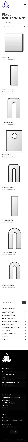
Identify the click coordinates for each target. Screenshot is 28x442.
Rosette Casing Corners (8, 324)
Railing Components (7, 385)
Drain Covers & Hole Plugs (9, 315)
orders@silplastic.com (9, 427)
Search (24, 302)
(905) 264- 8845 (8, 424)
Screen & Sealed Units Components (11, 327)
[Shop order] (14, 22)
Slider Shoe (5, 336)
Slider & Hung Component (8, 333)
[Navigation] (25, 4)
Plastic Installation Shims (8, 59)
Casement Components (8, 312)
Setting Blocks (6, 330)
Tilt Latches (5, 339)
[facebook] (12, 432)
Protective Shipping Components (10, 321)
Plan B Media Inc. (21, 440)
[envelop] (16, 432)
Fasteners (4, 377)
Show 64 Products (8, 27)
